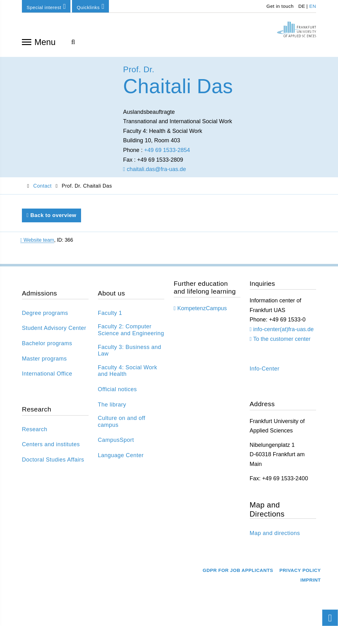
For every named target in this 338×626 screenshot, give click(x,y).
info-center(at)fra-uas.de (283, 334)
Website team (37, 244)
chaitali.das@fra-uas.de (154, 174)
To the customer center (281, 343)
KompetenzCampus (202, 313)
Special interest (46, 6)
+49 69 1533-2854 (167, 154)
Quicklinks (90, 6)
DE (301, 6)
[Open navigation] (26, 41)
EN (312, 6)
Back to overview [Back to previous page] (51, 220)
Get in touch (279, 6)
